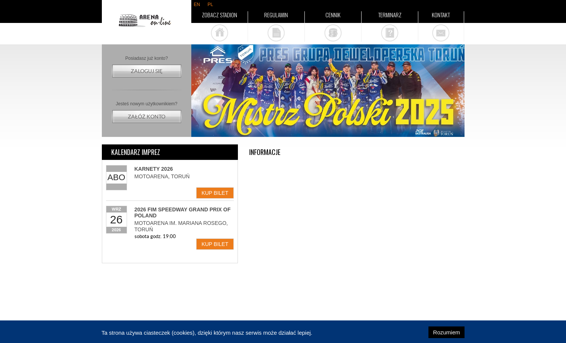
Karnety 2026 (154, 169)
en (197, 4)
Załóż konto (146, 117)
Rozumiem (446, 332)
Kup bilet (214, 193)
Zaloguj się (146, 71)
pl (210, 4)
